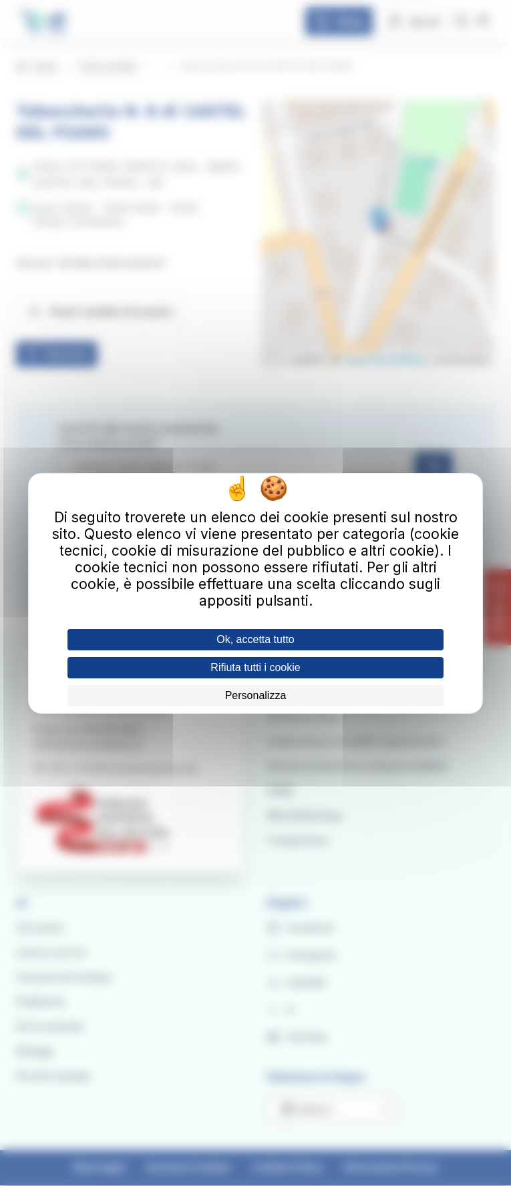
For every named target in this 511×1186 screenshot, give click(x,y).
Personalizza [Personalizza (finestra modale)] (256, 695)
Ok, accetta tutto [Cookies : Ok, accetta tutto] (255, 639)
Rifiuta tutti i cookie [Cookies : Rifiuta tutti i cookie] (255, 667)
